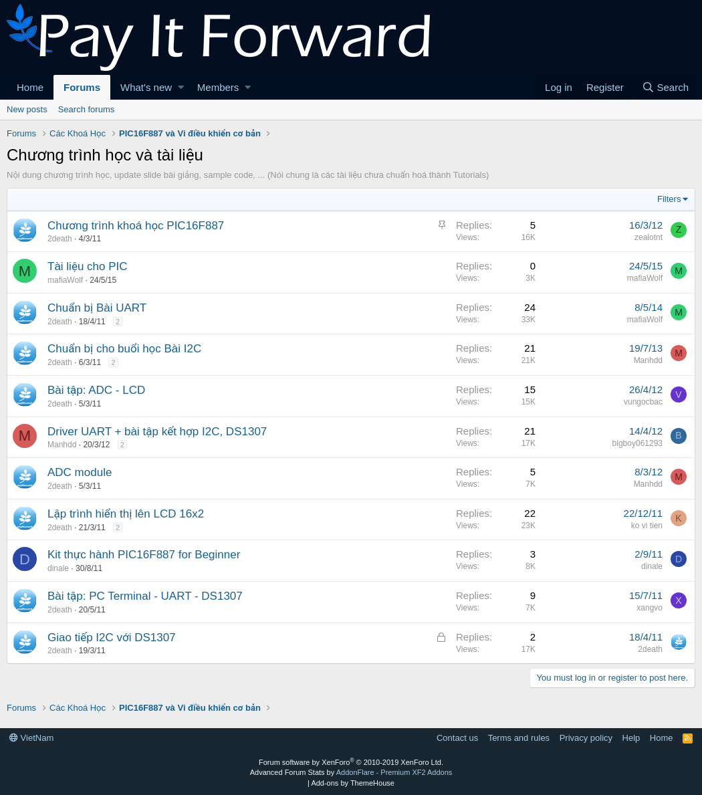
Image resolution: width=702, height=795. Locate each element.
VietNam (31, 738)
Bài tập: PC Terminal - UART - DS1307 (145, 596)
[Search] (665, 87)
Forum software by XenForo (351, 762)
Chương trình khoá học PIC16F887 (135, 225)
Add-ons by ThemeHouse (352, 783)
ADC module (79, 472)
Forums (82, 87)
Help (631, 738)
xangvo (649, 607)
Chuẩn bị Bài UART (96, 308)
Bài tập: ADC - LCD (96, 390)
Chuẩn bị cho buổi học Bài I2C (124, 348)
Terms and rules (519, 738)
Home (30, 87)
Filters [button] (669, 199)
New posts (27, 109)
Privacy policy (586, 738)
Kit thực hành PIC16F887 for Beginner (143, 554)
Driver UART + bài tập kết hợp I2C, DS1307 (157, 431)
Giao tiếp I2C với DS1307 (111, 637)
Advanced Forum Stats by (351, 772)
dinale (58, 568)
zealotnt (648, 237)
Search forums (86, 109)
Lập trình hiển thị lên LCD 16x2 (125, 513)
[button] (180, 87)
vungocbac (643, 402)
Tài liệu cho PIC (87, 266)
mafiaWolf (65, 280)
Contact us (457, 738)
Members (218, 87)
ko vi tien (647, 525)
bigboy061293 (637, 443)
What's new (146, 87)
